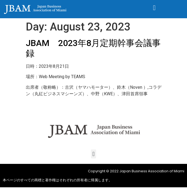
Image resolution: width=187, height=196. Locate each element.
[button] (154, 8)
